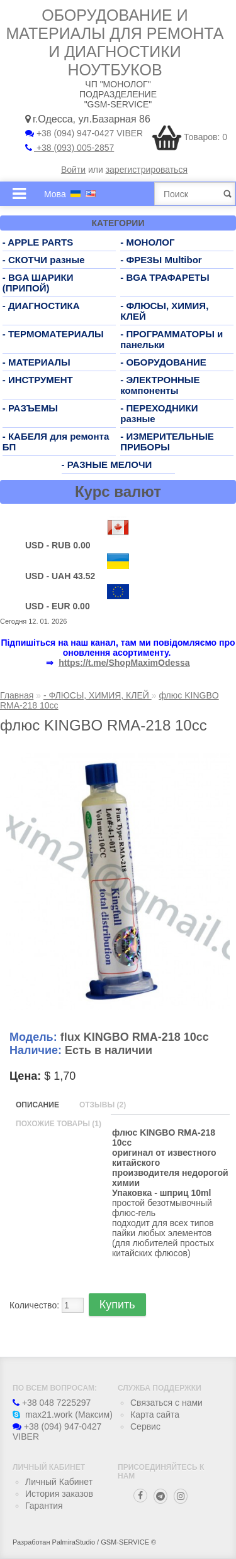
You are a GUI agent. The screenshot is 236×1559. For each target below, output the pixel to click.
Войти (73, 170)
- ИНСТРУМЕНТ (38, 379)
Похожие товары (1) (58, 1123)
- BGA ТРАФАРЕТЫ (165, 277)
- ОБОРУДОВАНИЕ (163, 362)
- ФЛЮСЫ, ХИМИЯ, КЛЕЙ (97, 695)
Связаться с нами (166, 1403)
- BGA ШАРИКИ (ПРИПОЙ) (38, 282)
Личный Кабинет (59, 1482)
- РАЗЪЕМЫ (30, 408)
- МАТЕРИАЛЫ (36, 362)
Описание (37, 1104)
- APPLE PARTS (38, 242)
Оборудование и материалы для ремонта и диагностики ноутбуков (115, 42)
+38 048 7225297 (52, 1403)
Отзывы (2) (102, 1104)
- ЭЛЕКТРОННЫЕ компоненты (159, 385)
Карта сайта (154, 1415)
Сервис (145, 1426)
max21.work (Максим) (63, 1415)
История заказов (59, 1494)
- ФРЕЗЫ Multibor (160, 259)
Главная (16, 695)
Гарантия (44, 1506)
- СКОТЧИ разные (44, 259)
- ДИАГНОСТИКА (41, 305)
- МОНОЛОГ (147, 242)
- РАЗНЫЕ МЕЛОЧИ (107, 464)
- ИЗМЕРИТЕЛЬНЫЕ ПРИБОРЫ (167, 441)
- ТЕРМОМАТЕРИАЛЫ (53, 334)
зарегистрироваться (147, 170)
